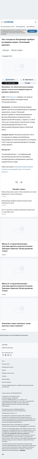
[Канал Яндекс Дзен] (10, 83)
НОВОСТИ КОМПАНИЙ (7, 347)
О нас (3, 361)
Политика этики (5, 364)
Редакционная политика (7, 367)
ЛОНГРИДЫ (4, 344)
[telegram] (22, 182)
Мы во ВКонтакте (31, 26)
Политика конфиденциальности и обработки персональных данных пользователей (17, 386)
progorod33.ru (23, 426)
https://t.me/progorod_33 (8, 435)
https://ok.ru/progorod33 (23, 433)
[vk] (16, 182)
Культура (6, 50)
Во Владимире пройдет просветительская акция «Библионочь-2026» (19, 203)
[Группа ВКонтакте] (10, 79)
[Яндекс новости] (27, 79)
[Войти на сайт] (35, 22)
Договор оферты (6, 379)
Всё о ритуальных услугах (7, 26)
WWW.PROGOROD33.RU (15, 393)
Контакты (4, 376)
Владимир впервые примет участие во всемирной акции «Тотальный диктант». (17, 169)
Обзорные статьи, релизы (8, 373)
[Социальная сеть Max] (27, 83)
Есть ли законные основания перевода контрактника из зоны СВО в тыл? (19, 212)
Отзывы (4, 370)
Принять (32, 31)
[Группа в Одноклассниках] (5, 355)
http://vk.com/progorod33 (11, 433)
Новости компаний (6, 382)
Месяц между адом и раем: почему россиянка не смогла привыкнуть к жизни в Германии (19, 194)
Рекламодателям (20, 26)
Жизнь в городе (16, 50)
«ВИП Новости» (11, 97)
